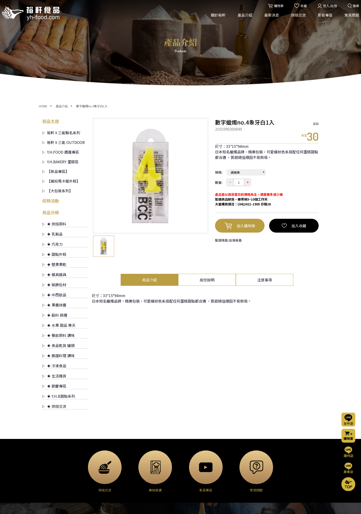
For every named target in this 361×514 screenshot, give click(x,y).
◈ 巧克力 (52, 155)
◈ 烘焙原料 (54, 135)
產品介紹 (243, 18)
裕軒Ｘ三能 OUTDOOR (63, 53)
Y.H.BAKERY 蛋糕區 (60, 73)
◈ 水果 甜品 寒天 (59, 236)
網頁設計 (242, 506)
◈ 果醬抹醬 (54, 216)
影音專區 (323, 18)
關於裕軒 (216, 18)
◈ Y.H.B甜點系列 (58, 307)
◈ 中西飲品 (54, 206)
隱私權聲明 (236, 481)
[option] (150, 86)
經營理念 (48, 455)
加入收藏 (294, 137)
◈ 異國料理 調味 (58, 266)
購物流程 (234, 469)
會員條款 (234, 487)
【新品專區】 (55, 82)
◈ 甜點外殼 (54, 165)
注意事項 (264, 191)
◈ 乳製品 (52, 145)
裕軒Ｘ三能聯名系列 (61, 44)
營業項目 (48, 461)
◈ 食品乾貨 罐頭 (58, 256)
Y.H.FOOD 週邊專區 (60, 63)
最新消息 (270, 18)
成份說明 (207, 191)
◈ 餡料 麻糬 (54, 226)
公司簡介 (48, 449)
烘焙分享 (188, 461)
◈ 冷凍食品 (54, 277)
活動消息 (141, 449)
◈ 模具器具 (54, 185)
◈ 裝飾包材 (54, 196)
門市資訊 (234, 475)
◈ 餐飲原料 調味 (58, 246)
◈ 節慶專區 (54, 297)
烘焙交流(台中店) (194, 449)
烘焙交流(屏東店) (194, 455)
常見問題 (350, 18)
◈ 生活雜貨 (54, 287)
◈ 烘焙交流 (54, 317)
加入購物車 (239, 136)
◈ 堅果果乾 (54, 175)
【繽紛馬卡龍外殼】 (61, 92)
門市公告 (141, 461)
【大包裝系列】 (57, 102)
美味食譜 (188, 467)
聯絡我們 (235, 456)
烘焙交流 (296, 18)
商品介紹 (149, 191)
